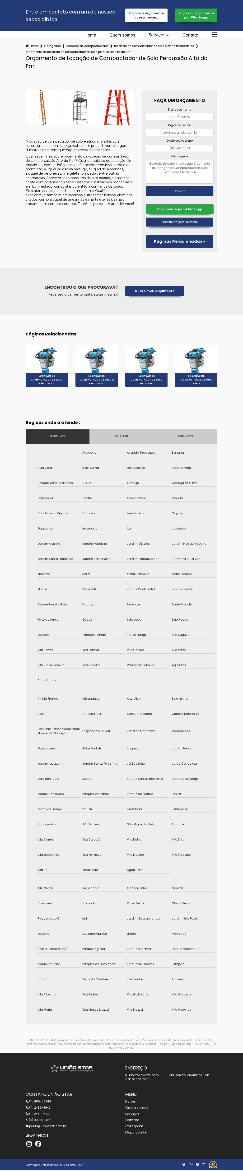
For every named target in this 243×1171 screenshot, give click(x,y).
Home (90, 35)
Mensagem (179, 157)
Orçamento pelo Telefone (180, 223)
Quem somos (122, 35)
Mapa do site (136, 1133)
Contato (190, 35)
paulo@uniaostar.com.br (46, 1127)
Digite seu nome (179, 110)
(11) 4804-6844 (38, 1103)
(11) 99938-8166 (38, 1121)
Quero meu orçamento (155, 292)
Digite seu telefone (180, 141)
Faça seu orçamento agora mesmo (146, 15)
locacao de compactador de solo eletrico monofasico (154, 46)
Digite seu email (179, 126)
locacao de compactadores (87, 46)
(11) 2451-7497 (37, 1115)
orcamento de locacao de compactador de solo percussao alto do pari (78, 52)
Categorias (52, 46)
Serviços (157, 35)
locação (35, 142)
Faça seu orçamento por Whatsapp (196, 15)
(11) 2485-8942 (38, 1109)
